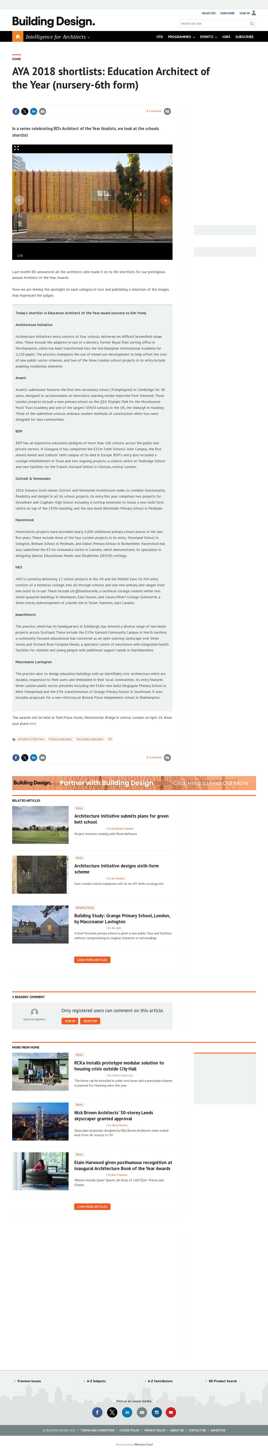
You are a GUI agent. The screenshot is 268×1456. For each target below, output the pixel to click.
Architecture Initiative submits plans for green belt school (121, 819)
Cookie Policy (129, 1430)
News (79, 808)
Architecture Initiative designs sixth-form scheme (116, 869)
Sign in (70, 1021)
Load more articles (92, 960)
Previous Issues (29, 1381)
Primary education (60, 739)
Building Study (85, 907)
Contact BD (197, 1430)
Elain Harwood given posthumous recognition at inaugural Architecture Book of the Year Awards (123, 1165)
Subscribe (227, 13)
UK (110, 739)
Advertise (218, 1430)
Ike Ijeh (116, 928)
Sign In (244, 13)
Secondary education (90, 739)
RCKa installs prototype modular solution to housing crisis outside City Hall (119, 1066)
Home (16, 59)
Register (209, 13)
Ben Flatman (119, 1175)
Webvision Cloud (143, 1444)
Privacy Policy (155, 1430)
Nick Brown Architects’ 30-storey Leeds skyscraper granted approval (113, 1116)
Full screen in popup (16, 149)
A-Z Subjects (96, 1381)
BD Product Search (223, 1381)
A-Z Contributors (160, 1381)
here (33, 723)
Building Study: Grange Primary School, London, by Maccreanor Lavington (122, 918)
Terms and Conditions (98, 1430)
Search (252, 23)
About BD (177, 1430)
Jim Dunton (118, 878)
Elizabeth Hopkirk (123, 828)
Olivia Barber (120, 1125)
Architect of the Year (31, 739)
